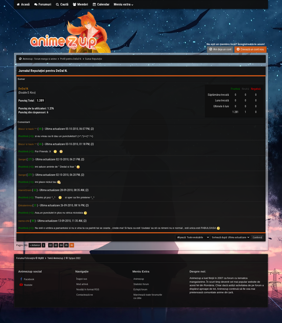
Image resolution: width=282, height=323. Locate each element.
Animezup (138, 279)
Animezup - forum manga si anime (40, 58)
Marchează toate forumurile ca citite (147, 296)
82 (50, 245)
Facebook (26, 279)
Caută (61, 4)
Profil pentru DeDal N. (71, 58)
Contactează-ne (84, 294)
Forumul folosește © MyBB (30, 258)
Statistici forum (141, 284)
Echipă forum (140, 289)
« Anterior (35, 245)
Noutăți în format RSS (87, 289)
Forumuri (42, 4)
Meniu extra (124, 4)
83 (56, 245)
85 (66, 245)
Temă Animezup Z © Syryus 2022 (63, 258)
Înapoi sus (81, 279)
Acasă (23, 4)
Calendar (100, 4)
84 (61, 245)
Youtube (25, 284)
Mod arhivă (82, 284)
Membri (80, 4)
